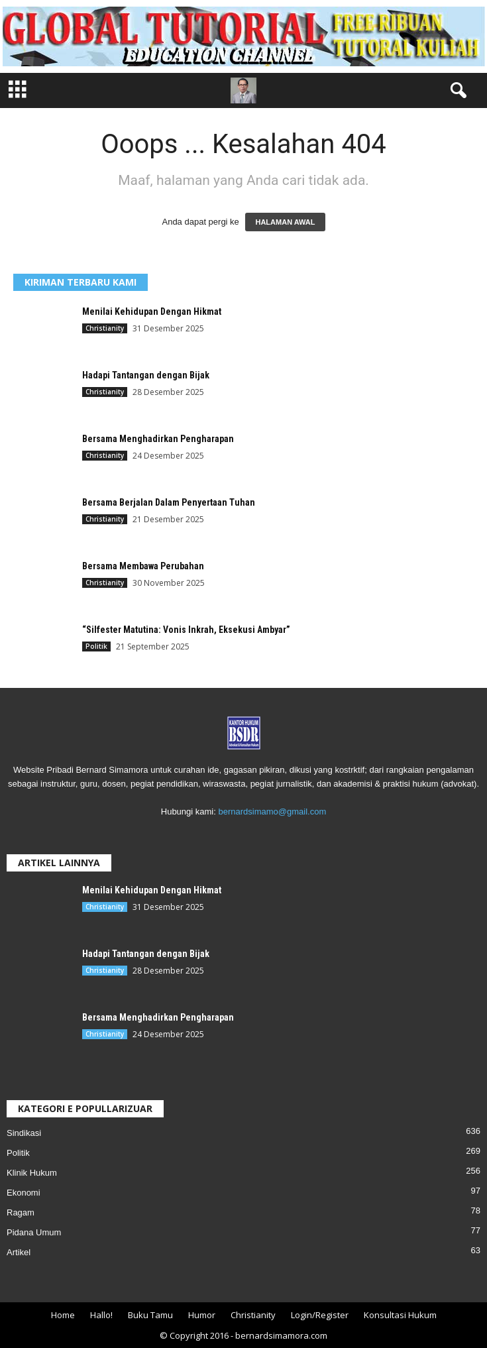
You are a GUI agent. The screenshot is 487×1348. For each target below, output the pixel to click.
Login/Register (320, 1315)
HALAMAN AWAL (285, 222)
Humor (201, 1315)
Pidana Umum (34, 1232)
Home (63, 1315)
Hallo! (101, 1315)
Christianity (104, 328)
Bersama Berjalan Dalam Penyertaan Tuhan (168, 502)
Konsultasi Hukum (400, 1315)
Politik (96, 646)
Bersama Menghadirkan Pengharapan (158, 438)
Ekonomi (23, 1193)
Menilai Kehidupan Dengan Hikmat (151, 311)
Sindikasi (24, 1133)
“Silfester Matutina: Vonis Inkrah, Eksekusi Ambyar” (186, 629)
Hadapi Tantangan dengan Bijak (145, 375)
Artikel (18, 1252)
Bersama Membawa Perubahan (143, 566)
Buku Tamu (150, 1315)
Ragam (20, 1212)
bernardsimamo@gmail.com (272, 811)
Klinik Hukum (32, 1173)
